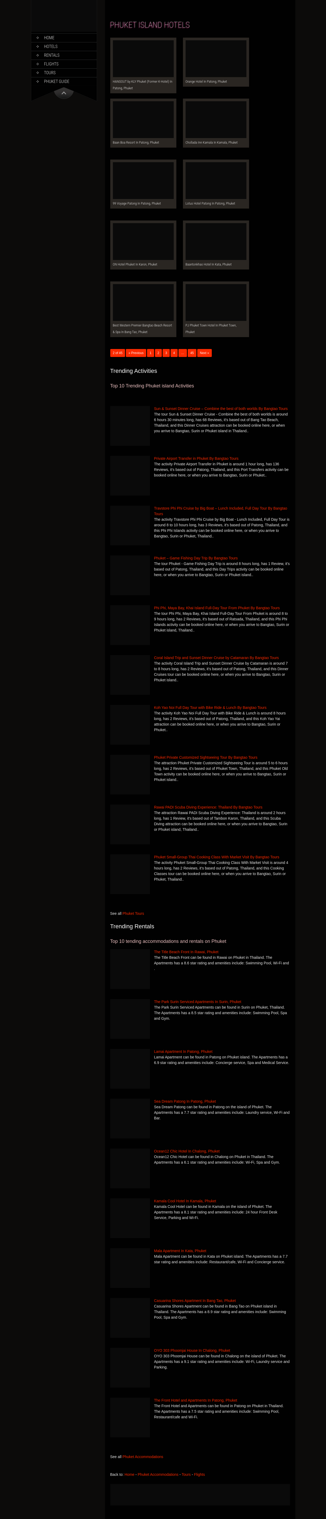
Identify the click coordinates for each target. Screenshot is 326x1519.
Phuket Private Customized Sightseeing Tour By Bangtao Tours (206, 757)
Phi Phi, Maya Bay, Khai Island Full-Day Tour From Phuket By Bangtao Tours (217, 608)
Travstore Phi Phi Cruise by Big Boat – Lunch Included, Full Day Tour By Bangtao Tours (220, 511)
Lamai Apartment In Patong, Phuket (183, 1051)
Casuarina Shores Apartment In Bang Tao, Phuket (195, 1301)
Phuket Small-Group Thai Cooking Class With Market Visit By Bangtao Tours (216, 857)
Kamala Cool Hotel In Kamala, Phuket (185, 1201)
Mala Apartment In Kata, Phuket (180, 1251)
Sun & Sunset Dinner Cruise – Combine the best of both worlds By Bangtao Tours (221, 409)
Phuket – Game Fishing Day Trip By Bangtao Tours (196, 558)
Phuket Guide (57, 81)
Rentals (52, 55)
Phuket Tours (133, 913)
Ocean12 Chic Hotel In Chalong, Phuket (187, 1151)
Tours (50, 72)
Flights (51, 64)
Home (49, 37)
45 (192, 353)
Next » (204, 353)
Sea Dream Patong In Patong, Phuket (185, 1101)
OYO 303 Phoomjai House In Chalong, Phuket (192, 1350)
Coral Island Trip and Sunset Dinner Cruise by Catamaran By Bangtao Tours (216, 658)
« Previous (136, 353)
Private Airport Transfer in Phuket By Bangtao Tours (196, 458)
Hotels (51, 46)
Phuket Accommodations (142, 1457)
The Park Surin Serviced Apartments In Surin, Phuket (197, 1002)
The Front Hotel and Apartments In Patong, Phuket (195, 1400)
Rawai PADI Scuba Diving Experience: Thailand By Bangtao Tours (208, 807)
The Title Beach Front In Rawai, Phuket (186, 952)
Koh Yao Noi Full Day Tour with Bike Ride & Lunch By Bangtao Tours (210, 707)
